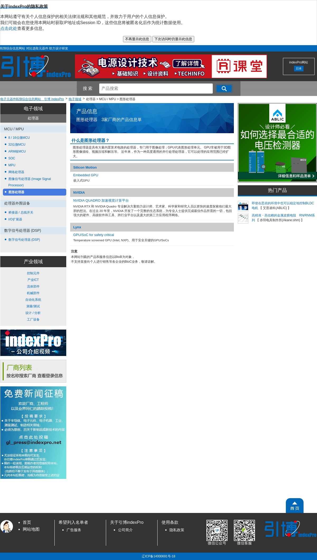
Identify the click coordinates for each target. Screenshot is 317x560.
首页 (27, 522)
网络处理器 (16, 172)
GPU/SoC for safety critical (93, 235)
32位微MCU (17, 144)
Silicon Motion (85, 167)
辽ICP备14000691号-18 (158, 556)
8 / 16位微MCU (19, 138)
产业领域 (33, 261)
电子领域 (33, 108)
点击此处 (8, 28)
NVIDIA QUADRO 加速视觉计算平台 (101, 200)
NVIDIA (79, 193)
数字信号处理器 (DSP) (24, 240)
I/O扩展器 (15, 219)
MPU (12, 165)
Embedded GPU (85, 175)
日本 (299, 68)
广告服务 (74, 530)
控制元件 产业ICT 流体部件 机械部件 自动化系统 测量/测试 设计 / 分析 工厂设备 (33, 296)
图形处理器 (16, 192)
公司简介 (125, 530)
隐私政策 (176, 530)
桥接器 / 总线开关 (20, 212)
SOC (11, 158)
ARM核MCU (17, 151)
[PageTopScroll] (295, 505)
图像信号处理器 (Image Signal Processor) (29, 182)
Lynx (77, 227)
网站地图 (31, 529)
